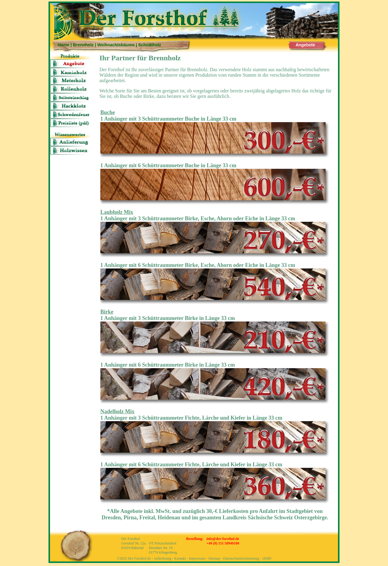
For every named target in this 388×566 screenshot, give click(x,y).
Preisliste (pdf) (70, 123)
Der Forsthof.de (139, 558)
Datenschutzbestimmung (241, 558)
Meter (70, 80)
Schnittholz (149, 44)
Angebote (305, 44)
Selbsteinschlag (70, 97)
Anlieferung (70, 142)
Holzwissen (70, 150)
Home (63, 44)
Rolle (70, 89)
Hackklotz (70, 106)
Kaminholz (70, 72)
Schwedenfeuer (70, 114)
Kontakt (180, 558)
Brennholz (83, 44)
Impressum (197, 558)
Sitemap (214, 558)
